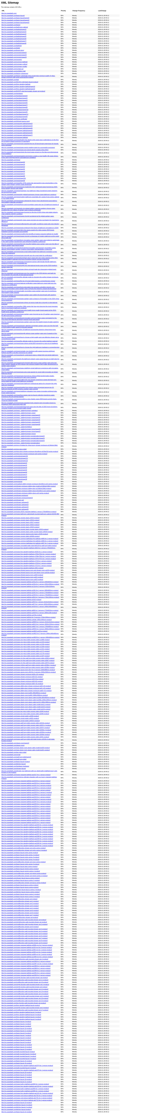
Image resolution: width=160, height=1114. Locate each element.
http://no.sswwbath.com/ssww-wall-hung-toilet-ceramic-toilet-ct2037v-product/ (25, 727)
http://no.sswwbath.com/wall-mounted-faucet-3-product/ (18, 1054)
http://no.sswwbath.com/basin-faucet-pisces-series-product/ (20, 887)
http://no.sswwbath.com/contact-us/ (12, 69)
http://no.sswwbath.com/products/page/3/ (14, 465)
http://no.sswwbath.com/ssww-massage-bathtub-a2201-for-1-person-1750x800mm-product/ (29, 592)
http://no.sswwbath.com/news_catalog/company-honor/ (18, 433)
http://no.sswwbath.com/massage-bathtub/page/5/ (17, 133)
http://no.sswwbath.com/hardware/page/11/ (14, 114)
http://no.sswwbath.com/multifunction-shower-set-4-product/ (20, 908)
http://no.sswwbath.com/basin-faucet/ (13, 15)
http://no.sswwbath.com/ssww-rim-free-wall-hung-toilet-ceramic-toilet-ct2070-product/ (27, 663)
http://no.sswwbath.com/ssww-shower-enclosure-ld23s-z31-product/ (22, 674)
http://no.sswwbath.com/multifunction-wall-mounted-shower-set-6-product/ (24, 936)
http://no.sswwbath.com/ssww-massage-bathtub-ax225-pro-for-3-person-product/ (26, 947)
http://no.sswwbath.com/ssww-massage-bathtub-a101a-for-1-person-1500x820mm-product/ (29, 582)
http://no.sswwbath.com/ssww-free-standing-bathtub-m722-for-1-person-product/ (26, 565)
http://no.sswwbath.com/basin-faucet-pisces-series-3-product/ (20, 896)
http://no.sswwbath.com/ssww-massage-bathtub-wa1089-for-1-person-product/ (25, 966)
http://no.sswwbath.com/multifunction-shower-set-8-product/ (20, 913)
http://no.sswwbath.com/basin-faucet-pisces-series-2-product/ (20, 894)
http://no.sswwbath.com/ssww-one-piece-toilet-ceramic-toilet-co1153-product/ (25, 642)
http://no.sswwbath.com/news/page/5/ (13, 169)
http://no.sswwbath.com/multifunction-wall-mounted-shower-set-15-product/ (24, 1000)
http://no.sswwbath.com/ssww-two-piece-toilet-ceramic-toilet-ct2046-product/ (25, 714)
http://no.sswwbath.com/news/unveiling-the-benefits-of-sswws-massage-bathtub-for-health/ (29, 234)
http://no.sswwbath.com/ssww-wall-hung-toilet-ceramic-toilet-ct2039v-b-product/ (26, 732)
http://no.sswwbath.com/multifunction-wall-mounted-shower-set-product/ (23, 919)
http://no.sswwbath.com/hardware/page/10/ (14, 109)
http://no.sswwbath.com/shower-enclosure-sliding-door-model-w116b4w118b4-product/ (28, 486)
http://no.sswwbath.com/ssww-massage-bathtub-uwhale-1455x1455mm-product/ (26, 619)
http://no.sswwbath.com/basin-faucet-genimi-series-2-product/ (20, 871)
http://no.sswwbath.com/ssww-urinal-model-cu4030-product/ (20, 716)
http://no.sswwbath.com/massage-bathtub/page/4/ (17, 130)
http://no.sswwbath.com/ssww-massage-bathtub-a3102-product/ (21, 599)
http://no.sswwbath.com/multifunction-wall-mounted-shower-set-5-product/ (24, 933)
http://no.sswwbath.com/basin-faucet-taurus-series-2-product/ (20, 880)
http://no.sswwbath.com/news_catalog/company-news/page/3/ (20, 417)
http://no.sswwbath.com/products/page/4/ (14, 467)
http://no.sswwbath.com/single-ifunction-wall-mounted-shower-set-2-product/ (25, 984)
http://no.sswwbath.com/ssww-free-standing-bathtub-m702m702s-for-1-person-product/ (28, 554)
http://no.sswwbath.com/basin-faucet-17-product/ (16, 1077)
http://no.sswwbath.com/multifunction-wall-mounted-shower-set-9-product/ (24, 943)
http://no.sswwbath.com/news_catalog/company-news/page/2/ (20, 415)
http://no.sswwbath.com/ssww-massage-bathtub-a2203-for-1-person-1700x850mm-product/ (29, 595)
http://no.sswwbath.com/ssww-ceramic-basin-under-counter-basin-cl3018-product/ (27, 531)
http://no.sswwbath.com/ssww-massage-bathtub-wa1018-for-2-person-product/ (25, 781)
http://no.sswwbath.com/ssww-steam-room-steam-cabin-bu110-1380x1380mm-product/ (28, 702)
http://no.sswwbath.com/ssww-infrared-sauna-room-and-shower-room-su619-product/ (28, 570)
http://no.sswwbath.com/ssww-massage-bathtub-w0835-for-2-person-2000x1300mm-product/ (30, 629)
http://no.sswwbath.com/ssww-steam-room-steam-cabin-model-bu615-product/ (25, 707)
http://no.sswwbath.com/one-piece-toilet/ (14, 449)
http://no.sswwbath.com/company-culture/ (14, 64)
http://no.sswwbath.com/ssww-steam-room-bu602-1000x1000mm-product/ (24, 695)
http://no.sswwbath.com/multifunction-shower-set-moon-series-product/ (23, 862)
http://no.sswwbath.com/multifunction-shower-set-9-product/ (20, 926)
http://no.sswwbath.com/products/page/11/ (14, 458)
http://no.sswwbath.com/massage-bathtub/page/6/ (17, 128)
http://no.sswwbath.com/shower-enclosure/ (14, 495)
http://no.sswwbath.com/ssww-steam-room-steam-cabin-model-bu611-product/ (25, 704)
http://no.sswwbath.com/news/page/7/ (13, 173)
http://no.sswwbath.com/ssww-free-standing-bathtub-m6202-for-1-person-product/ (26, 551)
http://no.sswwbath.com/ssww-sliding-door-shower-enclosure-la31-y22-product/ (26, 688)
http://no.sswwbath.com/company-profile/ (14, 66)
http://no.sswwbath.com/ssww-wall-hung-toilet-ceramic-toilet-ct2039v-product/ (25, 734)
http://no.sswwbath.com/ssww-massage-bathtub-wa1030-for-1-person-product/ (25, 820)
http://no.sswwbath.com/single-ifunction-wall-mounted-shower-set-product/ (24, 977)
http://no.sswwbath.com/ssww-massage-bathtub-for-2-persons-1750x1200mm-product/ (28, 617)
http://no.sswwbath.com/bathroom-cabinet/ (14, 27)
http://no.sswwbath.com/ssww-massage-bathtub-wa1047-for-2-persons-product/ (26, 801)
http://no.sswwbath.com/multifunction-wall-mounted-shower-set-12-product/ (24, 989)
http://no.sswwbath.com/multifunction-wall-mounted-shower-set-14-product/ (24, 991)
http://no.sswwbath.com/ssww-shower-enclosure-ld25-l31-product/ (22, 676)
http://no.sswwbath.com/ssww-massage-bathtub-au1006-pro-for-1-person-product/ (27, 957)
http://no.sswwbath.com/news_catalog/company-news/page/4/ (20, 420)
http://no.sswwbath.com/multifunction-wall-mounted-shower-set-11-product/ (24, 980)
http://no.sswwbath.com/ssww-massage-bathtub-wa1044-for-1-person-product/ (25, 797)
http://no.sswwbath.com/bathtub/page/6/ (13, 38)
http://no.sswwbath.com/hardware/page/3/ (14, 96)
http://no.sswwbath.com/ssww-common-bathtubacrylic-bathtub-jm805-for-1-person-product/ (29, 538)
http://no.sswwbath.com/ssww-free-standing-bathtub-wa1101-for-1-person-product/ (27, 1093)
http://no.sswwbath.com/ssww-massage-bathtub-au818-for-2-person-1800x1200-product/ (29, 612)
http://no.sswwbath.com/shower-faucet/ (13, 768)
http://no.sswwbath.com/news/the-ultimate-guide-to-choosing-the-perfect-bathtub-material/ (29, 341)
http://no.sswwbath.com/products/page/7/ (14, 474)
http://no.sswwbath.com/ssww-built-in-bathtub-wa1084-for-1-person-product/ (25, 1084)
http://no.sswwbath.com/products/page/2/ (14, 463)
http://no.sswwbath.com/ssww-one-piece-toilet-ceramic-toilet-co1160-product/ (25, 646)
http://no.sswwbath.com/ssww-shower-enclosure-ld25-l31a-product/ (22, 679)
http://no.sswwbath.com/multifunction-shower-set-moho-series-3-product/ (24, 850)
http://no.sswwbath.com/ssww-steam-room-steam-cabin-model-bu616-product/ (25, 709)
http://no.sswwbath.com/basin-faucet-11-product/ (16, 1031)
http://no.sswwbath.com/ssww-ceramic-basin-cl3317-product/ (20, 522)
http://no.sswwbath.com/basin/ (10, 25)
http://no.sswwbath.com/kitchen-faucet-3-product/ (16, 1105)
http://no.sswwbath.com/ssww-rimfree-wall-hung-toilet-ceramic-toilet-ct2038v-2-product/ (28, 665)
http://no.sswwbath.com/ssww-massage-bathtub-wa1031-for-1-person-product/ (25, 822)
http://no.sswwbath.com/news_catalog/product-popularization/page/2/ (23, 436)
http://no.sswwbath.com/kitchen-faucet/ (13, 764)
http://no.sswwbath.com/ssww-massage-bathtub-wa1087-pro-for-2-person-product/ (27, 963)
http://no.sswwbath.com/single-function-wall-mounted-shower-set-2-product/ (25, 996)
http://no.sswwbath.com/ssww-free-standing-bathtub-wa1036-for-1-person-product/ (27, 829)
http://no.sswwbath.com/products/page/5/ (14, 470)
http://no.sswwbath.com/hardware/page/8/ (14, 107)
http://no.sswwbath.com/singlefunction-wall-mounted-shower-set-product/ (24, 922)
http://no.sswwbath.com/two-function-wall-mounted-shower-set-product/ (23, 1003)
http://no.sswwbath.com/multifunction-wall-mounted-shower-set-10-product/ (24, 982)
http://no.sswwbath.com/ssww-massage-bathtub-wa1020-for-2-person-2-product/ (26, 792)
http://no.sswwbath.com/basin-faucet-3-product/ (16, 1021)
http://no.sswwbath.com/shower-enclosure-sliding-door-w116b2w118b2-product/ (26, 488)
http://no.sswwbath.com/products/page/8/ (14, 477)
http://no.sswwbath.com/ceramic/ (11, 59)
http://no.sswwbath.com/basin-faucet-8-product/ (16, 1033)
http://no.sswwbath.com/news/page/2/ (13, 167)
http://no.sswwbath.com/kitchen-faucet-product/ (16, 1109)
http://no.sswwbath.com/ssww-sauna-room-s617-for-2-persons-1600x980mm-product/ (28, 670)
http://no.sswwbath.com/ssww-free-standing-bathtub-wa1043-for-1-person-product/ (27, 841)
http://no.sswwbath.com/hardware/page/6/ (14, 116)
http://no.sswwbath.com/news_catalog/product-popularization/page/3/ (23, 438)
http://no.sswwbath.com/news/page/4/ (13, 171)
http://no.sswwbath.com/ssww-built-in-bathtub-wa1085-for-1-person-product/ (25, 1091)
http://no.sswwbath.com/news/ (10, 160)
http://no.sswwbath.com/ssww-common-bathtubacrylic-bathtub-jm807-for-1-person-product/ (29, 543)
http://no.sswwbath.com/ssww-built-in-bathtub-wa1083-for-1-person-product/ (25, 1088)
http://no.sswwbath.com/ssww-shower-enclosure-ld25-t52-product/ (22, 681)
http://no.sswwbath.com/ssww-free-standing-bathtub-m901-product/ (22, 568)
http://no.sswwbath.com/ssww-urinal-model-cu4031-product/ (20, 718)
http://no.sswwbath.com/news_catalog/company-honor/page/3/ (20, 429)
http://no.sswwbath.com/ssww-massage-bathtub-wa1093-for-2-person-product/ (25, 975)
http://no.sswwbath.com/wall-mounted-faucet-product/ (18, 1051)
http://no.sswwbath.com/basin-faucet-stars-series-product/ (19, 866)
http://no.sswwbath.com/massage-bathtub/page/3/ (17, 126)
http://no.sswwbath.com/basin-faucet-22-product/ (16, 1112)
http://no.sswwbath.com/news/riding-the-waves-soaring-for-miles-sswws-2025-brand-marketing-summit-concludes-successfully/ (27, 230)
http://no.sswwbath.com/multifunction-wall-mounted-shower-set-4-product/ (24, 931)
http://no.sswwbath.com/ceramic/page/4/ (14, 57)
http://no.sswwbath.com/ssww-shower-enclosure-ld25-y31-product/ (22, 683)
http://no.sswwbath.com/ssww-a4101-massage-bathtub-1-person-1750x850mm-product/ (28, 511)
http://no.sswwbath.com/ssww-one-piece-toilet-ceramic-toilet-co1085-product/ (25, 639)
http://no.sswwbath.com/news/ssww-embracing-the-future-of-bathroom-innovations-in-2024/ (29, 227)
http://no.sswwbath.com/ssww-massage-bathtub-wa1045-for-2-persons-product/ (26, 788)
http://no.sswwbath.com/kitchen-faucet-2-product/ (16, 1107)
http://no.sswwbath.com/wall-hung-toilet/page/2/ (16, 757)
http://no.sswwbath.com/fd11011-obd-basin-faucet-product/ (19, 82)
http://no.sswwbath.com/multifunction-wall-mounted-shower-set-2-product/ (24, 924)
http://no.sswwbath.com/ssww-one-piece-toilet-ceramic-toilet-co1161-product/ (25, 649)
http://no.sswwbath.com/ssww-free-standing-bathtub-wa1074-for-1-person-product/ (27, 1065)
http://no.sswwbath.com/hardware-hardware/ (15, 766)
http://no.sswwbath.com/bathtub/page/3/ (13, 32)
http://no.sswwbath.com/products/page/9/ (14, 479)
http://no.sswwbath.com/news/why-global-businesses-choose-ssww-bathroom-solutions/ (28, 194)
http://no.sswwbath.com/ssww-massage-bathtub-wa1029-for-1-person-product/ (25, 818)
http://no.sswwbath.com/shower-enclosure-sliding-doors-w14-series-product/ (25, 493)
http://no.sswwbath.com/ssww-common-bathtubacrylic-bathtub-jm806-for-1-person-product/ (29, 541)
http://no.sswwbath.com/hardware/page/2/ (14, 98)
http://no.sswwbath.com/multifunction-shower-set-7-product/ (20, 915)
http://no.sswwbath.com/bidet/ (10, 48)
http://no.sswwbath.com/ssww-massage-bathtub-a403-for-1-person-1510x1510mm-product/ (29, 602)
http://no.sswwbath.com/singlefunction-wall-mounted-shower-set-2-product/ (24, 959)
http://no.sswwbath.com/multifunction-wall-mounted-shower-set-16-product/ (24, 998)
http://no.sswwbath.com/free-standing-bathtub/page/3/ (18, 86)
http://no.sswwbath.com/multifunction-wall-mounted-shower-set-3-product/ (24, 929)
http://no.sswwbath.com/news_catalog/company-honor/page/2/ (20, 431)
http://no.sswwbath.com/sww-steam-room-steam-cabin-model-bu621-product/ (25, 750)
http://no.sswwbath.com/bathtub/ (11, 45)
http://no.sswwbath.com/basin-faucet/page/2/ (15, 18)
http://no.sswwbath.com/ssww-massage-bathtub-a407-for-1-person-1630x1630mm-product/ (29, 604)
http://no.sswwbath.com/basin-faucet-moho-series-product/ (19, 852)
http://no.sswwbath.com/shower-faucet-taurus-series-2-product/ (21, 889)
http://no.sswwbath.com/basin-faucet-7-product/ (16, 1035)
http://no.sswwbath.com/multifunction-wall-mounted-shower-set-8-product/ (24, 940)
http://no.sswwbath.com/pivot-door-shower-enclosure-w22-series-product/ (24, 454)
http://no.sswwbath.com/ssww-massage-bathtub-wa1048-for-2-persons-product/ (26, 795)
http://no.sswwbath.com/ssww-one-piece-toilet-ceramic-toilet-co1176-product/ (25, 653)
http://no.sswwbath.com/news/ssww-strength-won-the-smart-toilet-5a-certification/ (26, 255)
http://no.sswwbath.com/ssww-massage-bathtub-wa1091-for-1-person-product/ (25, 973)
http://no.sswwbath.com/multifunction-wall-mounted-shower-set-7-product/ (24, 938)
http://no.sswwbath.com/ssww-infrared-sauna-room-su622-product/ (22, 579)
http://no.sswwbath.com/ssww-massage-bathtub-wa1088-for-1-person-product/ (25, 968)
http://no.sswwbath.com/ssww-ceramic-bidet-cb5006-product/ (20, 536)
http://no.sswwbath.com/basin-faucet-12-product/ (16, 1044)
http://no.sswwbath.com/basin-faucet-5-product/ (16, 1038)
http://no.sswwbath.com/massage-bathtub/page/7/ (17, 135)
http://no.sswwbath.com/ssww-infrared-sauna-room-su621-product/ (22, 577)
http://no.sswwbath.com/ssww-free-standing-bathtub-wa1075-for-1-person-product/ (27, 1070)
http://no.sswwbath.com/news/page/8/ (13, 176)
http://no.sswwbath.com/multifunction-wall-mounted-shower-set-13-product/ (24, 994)
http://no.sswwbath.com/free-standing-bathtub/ (15, 84)
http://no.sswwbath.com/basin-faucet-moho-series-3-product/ (20, 857)
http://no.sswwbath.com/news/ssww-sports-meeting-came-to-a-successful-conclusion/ (28, 147)
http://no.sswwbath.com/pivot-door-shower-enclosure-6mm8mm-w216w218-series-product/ (29, 451)
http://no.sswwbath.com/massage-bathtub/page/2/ (17, 123)
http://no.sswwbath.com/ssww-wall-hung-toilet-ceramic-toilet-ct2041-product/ (25, 737)
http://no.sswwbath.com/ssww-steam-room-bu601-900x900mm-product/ (23, 693)
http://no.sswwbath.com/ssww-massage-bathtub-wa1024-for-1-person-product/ (25, 811)
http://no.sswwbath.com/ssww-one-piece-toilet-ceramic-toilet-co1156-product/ (25, 644)
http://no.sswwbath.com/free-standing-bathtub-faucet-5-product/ (21, 1019)
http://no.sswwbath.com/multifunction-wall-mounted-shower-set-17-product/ (24, 1010)
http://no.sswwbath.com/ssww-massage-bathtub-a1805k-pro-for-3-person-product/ (27, 945)
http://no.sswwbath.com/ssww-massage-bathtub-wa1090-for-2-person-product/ (25, 970)
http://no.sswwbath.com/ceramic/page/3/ (14, 55)
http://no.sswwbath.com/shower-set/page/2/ (15, 504)
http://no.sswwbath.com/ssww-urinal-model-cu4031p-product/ (20, 720)
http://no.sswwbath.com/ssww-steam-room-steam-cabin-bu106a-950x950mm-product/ (28, 697)
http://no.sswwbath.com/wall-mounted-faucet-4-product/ (18, 1058)
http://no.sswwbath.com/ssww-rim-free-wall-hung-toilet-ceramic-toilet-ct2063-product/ (27, 658)
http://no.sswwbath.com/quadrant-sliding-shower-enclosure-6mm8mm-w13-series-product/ (29, 484)
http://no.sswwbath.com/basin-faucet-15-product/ (16, 1061)
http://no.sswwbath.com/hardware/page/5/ (14, 103)
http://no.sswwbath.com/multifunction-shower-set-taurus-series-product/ (23, 882)
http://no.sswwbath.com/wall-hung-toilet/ (13, 759)
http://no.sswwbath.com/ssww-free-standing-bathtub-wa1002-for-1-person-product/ (27, 832)
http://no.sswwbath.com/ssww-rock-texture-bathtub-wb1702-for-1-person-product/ (26, 1095)
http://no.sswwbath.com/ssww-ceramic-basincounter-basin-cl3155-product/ (24, 534)
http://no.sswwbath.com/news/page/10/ (13, 178)
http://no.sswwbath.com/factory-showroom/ (14, 73)
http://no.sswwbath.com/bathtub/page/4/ (13, 34)
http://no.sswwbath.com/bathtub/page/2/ (13, 29)
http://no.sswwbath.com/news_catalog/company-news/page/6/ (20, 424)
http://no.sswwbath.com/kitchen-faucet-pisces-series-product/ (20, 892)
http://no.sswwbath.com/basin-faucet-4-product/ (16, 1026)
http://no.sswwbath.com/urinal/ (10, 754)
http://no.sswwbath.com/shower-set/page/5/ (15, 509)
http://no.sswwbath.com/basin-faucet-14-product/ (16, 1047)
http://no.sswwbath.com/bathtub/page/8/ (13, 43)
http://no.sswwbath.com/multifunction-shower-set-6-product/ (20, 910)
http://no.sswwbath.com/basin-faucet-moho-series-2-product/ (20, 855)
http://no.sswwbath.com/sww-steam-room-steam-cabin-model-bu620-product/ (25, 747)
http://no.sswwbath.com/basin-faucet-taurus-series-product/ (19, 885)
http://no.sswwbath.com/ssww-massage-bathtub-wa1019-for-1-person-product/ (25, 790)
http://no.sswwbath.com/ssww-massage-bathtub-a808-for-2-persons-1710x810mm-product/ (29, 610)
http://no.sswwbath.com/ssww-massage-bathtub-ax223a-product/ (21, 615)
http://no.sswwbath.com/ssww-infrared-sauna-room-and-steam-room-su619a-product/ (28, 572)
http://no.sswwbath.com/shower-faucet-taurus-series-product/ (20, 878)
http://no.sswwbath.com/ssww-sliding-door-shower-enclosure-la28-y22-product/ (26, 686)
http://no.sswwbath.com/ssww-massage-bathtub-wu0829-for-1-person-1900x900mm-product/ (30, 637)
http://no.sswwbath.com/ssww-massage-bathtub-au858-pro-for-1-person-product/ (26, 954)
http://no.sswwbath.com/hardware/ (12, 93)
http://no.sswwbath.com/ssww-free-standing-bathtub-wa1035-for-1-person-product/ (27, 827)
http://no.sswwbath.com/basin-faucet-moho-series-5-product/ (20, 864)
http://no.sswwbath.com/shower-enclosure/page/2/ (17, 497)
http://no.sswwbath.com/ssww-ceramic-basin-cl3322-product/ (20, 524)
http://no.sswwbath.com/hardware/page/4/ (14, 100)
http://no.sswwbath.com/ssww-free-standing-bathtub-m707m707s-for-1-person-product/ (28, 558)
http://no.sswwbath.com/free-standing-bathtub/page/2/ (18, 89)
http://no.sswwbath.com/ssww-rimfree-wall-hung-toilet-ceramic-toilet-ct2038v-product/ (28, 667)
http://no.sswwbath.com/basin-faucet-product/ (15, 761)
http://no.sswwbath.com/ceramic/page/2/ (14, 52)
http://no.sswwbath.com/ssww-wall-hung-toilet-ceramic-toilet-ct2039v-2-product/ (26, 730)
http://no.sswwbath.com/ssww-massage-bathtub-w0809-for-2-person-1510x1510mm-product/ (30, 622)
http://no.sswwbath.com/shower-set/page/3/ (15, 502)
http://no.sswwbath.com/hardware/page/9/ (14, 112)
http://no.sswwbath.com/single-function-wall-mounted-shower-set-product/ (24, 987)
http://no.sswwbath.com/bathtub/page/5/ (13, 36)
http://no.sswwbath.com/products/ (11, 481)
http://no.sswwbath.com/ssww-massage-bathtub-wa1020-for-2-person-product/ (25, 783)
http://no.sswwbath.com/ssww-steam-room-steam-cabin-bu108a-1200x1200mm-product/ (29, 700)
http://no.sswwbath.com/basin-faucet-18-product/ (16, 1079)
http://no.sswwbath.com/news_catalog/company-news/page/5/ (20, 422)
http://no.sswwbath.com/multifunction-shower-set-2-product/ (20, 901)
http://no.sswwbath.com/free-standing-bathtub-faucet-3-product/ (21, 1012)
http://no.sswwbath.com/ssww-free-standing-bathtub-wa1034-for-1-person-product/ (27, 845)
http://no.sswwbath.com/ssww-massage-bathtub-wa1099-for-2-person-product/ (25, 961)
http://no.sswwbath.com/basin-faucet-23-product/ (16, 1102)
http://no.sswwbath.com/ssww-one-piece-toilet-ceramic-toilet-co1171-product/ (25, 651)
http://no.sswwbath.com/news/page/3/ (13, 164)
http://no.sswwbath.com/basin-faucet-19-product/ (16, 1075)
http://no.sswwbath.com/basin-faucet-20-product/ (16, 1072)
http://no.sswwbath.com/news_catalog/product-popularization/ (20, 443)
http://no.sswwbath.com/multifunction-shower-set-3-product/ (20, 903)
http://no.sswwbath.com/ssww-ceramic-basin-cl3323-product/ (20, 527)
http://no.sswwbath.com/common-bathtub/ (14, 62)
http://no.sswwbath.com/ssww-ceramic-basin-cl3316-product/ (20, 520)
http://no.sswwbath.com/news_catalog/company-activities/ (19, 410)
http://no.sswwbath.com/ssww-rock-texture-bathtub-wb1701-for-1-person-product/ (26, 1098)
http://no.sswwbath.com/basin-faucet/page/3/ (15, 22)
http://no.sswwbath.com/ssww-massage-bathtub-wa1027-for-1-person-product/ (25, 813)
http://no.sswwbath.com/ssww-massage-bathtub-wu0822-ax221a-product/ (24, 631)
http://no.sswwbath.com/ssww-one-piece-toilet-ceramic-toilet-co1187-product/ (25, 656)
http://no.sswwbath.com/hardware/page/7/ (14, 105)
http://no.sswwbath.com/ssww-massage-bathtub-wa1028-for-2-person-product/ (25, 815)
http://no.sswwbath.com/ (9, 13)
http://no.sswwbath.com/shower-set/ (12, 500)
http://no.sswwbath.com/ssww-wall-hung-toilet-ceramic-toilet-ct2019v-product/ (25, 723)
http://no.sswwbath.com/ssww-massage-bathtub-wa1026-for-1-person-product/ (25, 806)
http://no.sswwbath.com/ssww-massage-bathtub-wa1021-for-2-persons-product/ (26, 785)
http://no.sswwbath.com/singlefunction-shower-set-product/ (19, 917)
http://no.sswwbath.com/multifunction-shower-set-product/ (19, 899)
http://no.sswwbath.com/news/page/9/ (13, 180)
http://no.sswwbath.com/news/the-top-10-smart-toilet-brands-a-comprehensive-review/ (28, 281)
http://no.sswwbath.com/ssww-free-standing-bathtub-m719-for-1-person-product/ (26, 561)
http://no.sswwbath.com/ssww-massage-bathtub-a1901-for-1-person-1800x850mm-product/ (29, 590)
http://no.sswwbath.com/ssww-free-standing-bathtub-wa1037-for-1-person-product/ (27, 834)
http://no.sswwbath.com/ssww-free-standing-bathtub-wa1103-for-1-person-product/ (27, 1086)
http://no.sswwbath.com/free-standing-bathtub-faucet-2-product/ (21, 1017)
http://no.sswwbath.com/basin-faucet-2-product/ (16, 1024)
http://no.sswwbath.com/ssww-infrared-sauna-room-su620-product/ (22, 575)
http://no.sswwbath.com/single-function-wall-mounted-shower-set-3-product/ (25, 1007)
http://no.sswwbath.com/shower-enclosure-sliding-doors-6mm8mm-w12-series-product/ (28, 491)
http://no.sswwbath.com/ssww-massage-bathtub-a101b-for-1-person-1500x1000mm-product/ (30, 584)
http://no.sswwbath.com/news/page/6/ (13, 162)
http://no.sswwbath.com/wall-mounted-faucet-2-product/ (18, 1056)
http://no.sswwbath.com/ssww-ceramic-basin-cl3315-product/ (20, 518)
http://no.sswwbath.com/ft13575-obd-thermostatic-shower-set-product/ (23, 91)
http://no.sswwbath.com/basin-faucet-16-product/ (16, 1063)
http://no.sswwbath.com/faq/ (10, 79)
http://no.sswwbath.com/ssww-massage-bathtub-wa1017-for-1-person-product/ (25, 774)
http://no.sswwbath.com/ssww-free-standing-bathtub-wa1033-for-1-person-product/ (27, 825)
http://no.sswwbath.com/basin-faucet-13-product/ (16, 1049)
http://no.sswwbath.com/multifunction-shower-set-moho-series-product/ (23, 848)
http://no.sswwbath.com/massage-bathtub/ (14, 137)
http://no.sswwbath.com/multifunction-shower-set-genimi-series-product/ (23, 873)
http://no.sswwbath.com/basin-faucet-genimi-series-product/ (20, 869)
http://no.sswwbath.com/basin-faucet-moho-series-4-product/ (20, 859)
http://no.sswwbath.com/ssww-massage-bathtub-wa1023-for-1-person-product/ (25, 808)
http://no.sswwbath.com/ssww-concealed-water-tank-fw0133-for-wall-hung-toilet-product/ (29, 545)
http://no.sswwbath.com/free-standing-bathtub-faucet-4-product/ (21, 1014)
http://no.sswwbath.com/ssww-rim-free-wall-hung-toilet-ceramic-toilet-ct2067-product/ (27, 660)
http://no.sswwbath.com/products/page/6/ (14, 472)
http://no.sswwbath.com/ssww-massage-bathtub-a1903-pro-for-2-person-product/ (26, 952)
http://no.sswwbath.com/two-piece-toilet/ (13, 752)
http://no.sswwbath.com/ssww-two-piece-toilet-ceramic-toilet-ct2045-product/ (25, 711)
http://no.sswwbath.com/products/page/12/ (14, 460)
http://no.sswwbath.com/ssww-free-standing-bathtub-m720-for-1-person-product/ (26, 563)
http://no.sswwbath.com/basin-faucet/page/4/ (15, 20)
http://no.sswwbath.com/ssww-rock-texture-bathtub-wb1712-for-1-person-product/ (26, 1100)
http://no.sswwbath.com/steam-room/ (12, 745)
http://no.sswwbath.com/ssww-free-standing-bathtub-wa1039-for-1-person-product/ (27, 838)
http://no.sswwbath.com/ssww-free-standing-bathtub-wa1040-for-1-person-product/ (27, 843)
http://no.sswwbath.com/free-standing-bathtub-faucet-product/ (20, 1005)
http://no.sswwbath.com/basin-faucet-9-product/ (16, 1042)
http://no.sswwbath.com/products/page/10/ (14, 456)
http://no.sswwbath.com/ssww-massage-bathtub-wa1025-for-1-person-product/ (25, 804)
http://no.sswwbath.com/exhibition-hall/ (13, 71)
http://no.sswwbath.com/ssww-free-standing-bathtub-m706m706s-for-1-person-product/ (28, 556)
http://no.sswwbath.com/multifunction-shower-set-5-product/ (20, 906)
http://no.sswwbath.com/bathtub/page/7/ (13, 41)
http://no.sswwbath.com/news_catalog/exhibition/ (16, 427)
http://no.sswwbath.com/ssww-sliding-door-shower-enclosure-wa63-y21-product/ (26, 690)
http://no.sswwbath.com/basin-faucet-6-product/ (16, 1040)
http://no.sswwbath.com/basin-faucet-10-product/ (16, 1028)
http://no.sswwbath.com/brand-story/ (12, 50)
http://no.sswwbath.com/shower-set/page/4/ (15, 507)
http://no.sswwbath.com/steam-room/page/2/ (15, 743)
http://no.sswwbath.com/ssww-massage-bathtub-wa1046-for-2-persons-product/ (26, 799)
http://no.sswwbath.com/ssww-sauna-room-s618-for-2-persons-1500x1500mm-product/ (28, 672)
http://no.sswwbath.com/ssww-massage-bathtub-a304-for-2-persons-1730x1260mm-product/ (30, 597)
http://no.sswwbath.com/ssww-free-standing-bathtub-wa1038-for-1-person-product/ (27, 836)
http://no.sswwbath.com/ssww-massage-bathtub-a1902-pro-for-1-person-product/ (26, 950)
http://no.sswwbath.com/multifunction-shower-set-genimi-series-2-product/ (24, 876)
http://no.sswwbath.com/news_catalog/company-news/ (18, 413)
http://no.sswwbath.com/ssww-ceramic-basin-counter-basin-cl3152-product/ (24, 529)
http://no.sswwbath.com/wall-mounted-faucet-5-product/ (18, 1068)
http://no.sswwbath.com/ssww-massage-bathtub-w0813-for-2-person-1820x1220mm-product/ (30, 624)
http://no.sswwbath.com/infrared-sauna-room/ (15, 121)
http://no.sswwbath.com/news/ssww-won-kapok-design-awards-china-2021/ (24, 150)
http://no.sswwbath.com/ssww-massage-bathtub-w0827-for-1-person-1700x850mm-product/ (30, 626)
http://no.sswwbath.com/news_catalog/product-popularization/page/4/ (23, 440)
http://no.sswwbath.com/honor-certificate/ (14, 119)
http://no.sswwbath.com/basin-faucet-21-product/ (16, 1081)
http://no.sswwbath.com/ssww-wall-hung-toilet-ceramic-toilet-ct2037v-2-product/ (26, 725)
